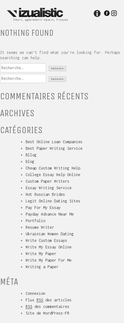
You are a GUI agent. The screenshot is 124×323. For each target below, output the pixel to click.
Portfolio (35, 220)
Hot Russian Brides (45, 194)
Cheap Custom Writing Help (53, 168)
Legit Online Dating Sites (53, 201)
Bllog (31, 155)
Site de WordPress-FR (47, 313)
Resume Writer (40, 227)
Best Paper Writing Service (54, 148)
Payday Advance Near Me (50, 214)
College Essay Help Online (53, 174)
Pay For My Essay (43, 207)
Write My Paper (41, 253)
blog (30, 161)
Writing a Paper (42, 266)
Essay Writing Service (49, 187)
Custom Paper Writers (47, 181)
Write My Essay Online (49, 247)
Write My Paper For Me (49, 260)
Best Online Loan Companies (54, 141)
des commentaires (47, 306)
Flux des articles (49, 300)
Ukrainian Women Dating (50, 234)
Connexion (35, 293)
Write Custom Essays (46, 240)
